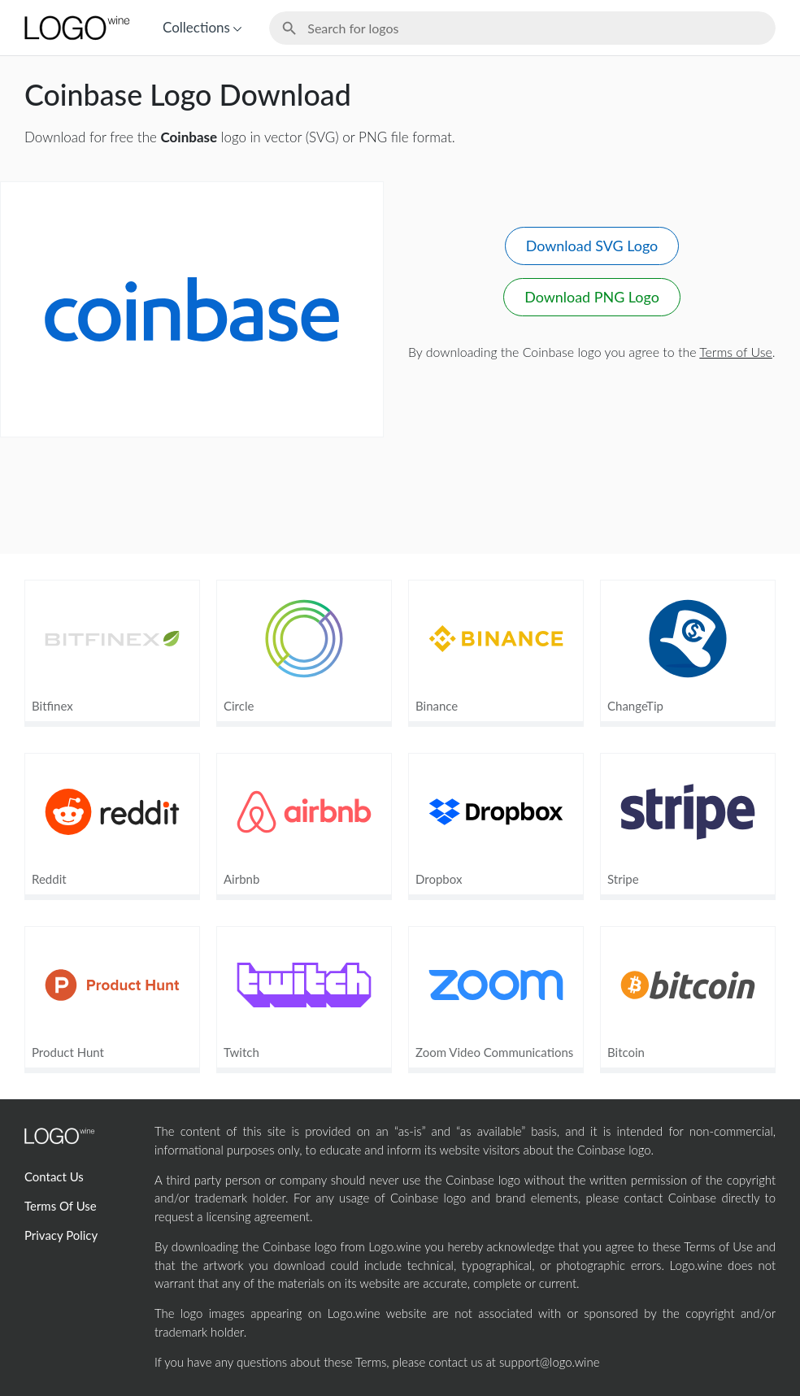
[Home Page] (76, 27)
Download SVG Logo (592, 245)
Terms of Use (735, 351)
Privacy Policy (61, 1235)
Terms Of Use (60, 1205)
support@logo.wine (549, 1362)
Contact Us (54, 1176)
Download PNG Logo (591, 297)
